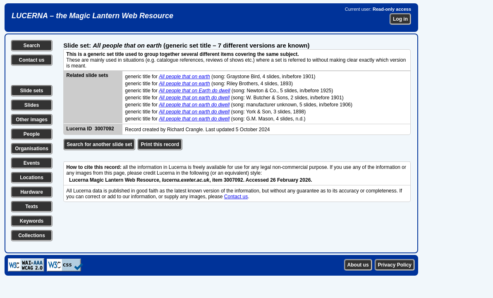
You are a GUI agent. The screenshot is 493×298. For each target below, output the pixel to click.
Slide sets (31, 91)
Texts (31, 206)
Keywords (31, 221)
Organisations (31, 148)
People (32, 134)
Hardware (31, 192)
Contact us (31, 60)
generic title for (142, 76)
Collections (31, 235)
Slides (31, 105)
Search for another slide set (99, 144)
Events (32, 163)
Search (31, 45)
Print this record (160, 144)
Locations (31, 177)
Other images (32, 120)
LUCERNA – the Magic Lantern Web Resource (92, 16)
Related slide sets (87, 75)
